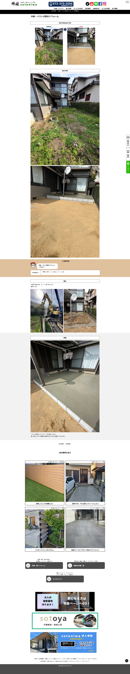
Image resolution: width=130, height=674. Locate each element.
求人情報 (114, 8)
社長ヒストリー (57, 659)
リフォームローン (81, 659)
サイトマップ (85, 661)
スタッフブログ (92, 659)
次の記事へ (68, 444)
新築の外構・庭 (76, 565)
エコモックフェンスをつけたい (44, 550)
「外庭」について (58, 8)
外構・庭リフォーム (35, 565)
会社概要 (87, 8)
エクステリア (54, 579)
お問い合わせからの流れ (61, 661)
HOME (35, 659)
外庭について (48, 659)
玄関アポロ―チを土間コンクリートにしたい (85, 504)
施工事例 (68, 8)
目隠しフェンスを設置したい (44, 504)
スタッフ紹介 (66, 659)
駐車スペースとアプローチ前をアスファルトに (85, 550)
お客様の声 (96, 8)
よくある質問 (106, 8)
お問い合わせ (50, 661)
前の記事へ (61, 444)
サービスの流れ (78, 8)
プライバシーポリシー (75, 661)
